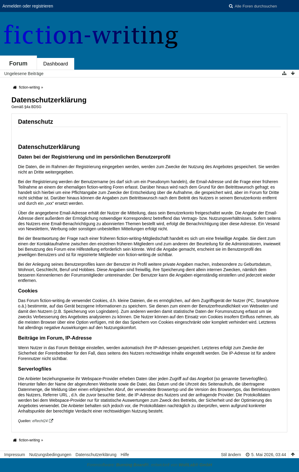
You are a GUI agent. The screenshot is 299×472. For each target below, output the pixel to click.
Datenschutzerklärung (95, 454)
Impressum (14, 454)
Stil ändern (231, 454)
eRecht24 (40, 421)
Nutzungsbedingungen (50, 454)
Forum (18, 63)
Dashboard (55, 64)
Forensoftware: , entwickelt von (149, 464)
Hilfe (125, 454)
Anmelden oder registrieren (27, 6)
